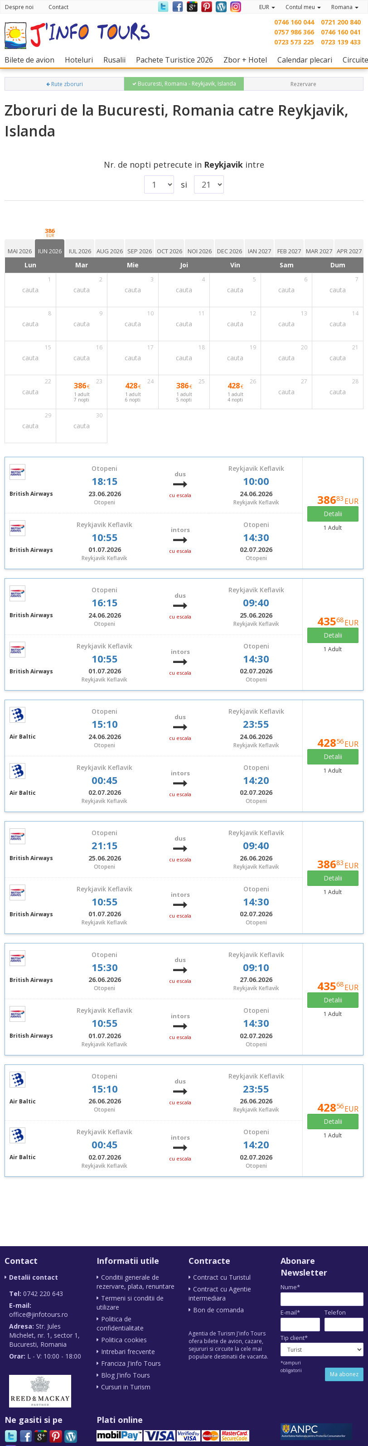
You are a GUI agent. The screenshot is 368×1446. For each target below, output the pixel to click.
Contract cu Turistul (222, 1277)
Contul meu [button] (303, 7)
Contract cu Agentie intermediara (220, 1293)
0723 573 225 (294, 42)
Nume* (290, 1287)
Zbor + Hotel (247, 59)
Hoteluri (81, 59)
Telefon (335, 1312)
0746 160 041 (341, 32)
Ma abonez (344, 1374)
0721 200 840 (341, 22)
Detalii (333, 513)
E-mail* (290, 1312)
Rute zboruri (64, 84)
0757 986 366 (294, 32)
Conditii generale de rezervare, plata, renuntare (135, 1282)
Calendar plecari (307, 59)
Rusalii (116, 59)
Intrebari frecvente (128, 1351)
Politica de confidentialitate (120, 1323)
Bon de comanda (218, 1310)
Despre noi (19, 7)
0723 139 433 (341, 42)
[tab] (19, 248)
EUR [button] (267, 7)
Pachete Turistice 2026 (177, 59)
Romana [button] (344, 7)
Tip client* (294, 1338)
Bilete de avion (32, 59)
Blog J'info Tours (125, 1375)
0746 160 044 (294, 22)
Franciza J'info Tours (131, 1363)
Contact (58, 7)
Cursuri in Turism (125, 1387)
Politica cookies (124, 1339)
